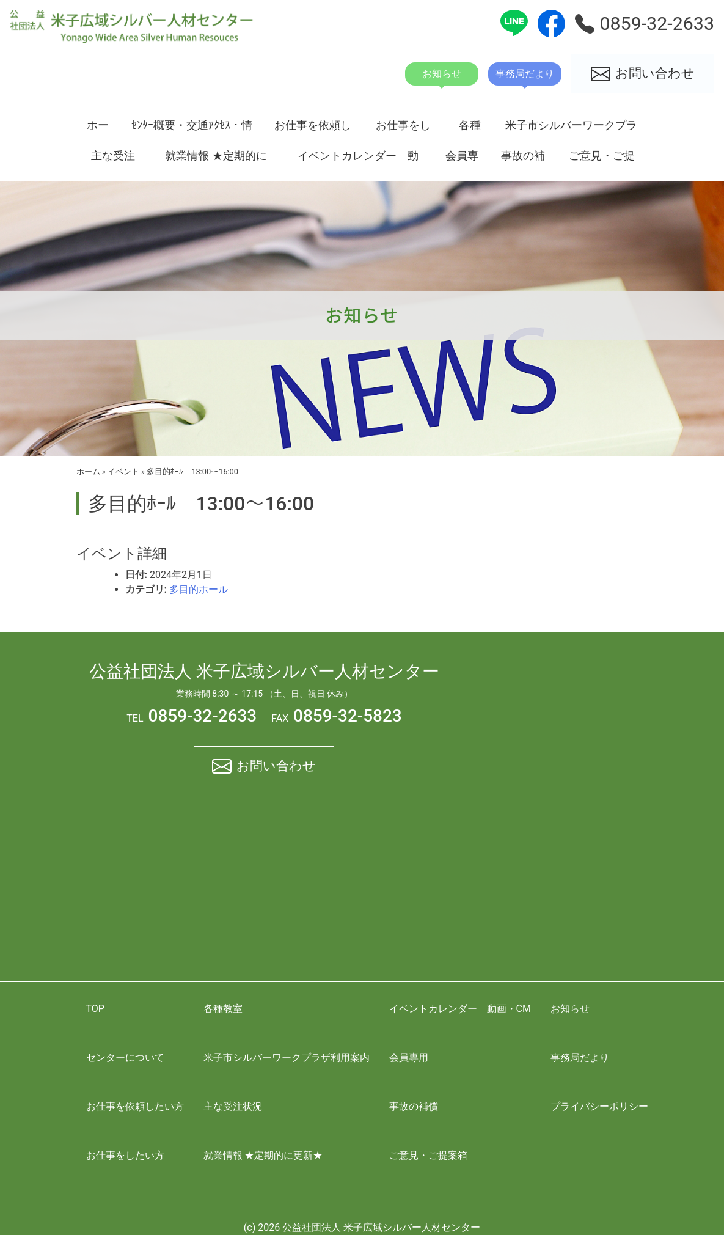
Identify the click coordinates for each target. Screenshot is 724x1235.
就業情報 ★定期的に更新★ (215, 160)
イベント (123, 471)
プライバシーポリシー (599, 1106)
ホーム (98, 130)
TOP (95, 1008)
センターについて (125, 1057)
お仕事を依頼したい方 (312, 130)
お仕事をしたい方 (403, 130)
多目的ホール (198, 589)
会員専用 (461, 160)
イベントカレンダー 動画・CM (358, 160)
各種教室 (470, 130)
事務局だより (579, 1057)
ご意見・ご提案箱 (602, 160)
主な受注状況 (113, 160)
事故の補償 (523, 160)
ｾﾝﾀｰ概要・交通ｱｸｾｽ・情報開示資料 (191, 130)
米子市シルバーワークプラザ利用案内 (571, 130)
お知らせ (570, 1008)
